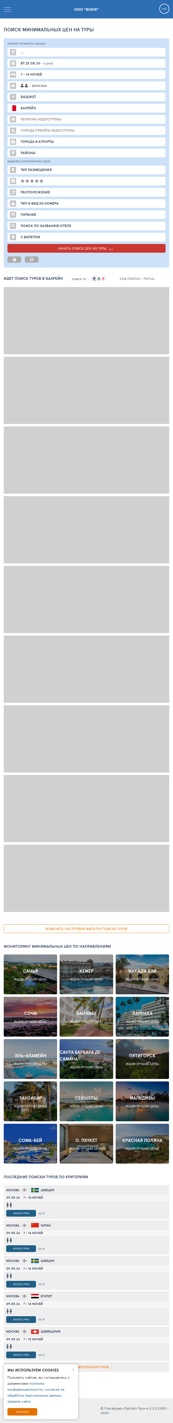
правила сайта (19, 1401)
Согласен (22, 1412)
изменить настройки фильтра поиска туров (86, 928)
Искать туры (21, 1213)
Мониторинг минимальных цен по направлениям (57, 946)
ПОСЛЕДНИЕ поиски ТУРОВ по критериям (46, 1177)
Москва (12, 1190)
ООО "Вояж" (86, 9)
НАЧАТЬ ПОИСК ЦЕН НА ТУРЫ (86, 248)
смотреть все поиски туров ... (86, 1367)
